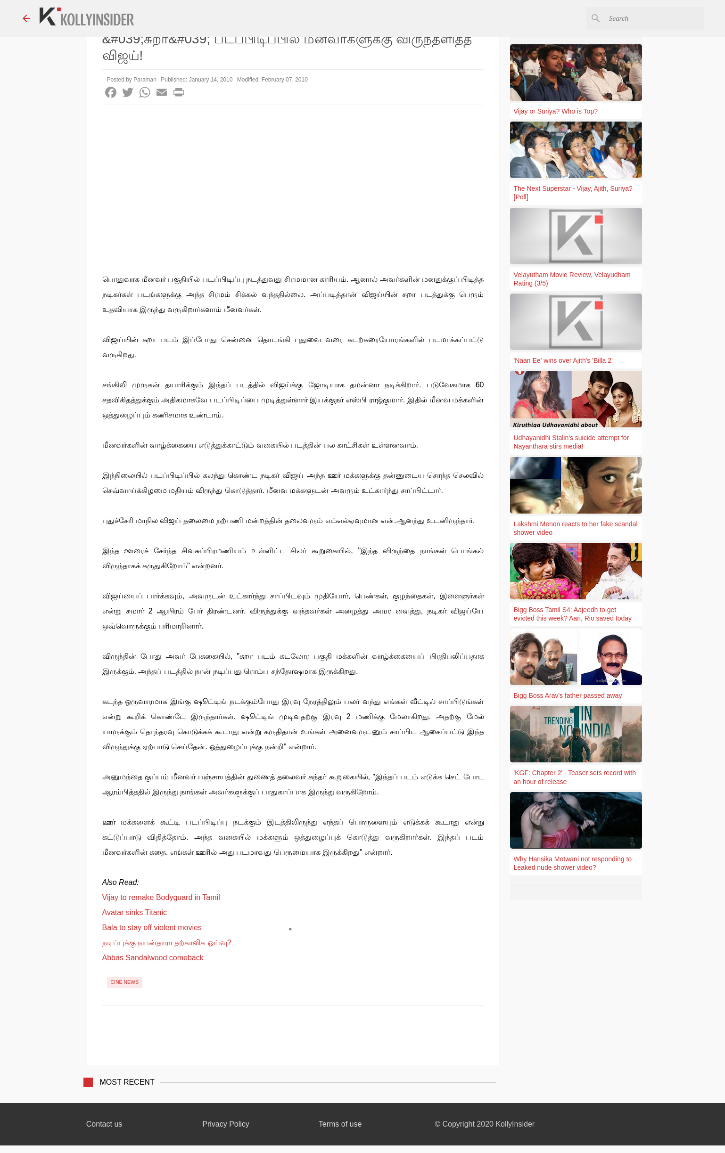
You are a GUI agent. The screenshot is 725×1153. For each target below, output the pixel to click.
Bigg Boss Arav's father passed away (568, 695)
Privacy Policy (225, 1124)
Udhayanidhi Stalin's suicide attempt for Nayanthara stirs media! (571, 442)
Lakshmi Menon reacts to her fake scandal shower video (576, 528)
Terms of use (340, 1124)
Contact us (104, 1124)
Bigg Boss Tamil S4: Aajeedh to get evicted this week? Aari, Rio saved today (573, 614)
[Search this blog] (654, 18)
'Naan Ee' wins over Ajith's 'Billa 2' (563, 360)
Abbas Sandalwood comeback (153, 958)
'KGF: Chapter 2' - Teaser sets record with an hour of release (575, 777)
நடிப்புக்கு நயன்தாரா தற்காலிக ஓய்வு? (166, 943)
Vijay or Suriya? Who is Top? (556, 111)
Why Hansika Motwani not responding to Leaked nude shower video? (573, 863)
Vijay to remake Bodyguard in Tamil (161, 897)
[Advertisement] (293, 176)
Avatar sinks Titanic (134, 912)
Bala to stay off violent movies (152, 928)
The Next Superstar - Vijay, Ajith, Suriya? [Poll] (573, 193)
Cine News (125, 982)
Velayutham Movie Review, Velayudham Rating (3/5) (572, 279)
